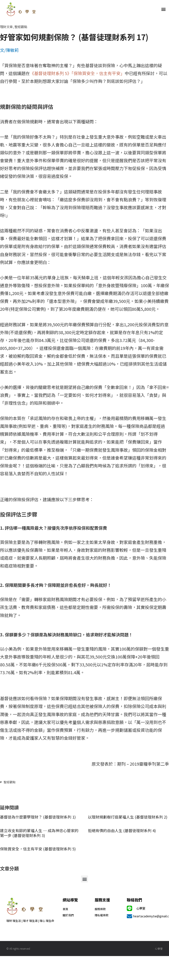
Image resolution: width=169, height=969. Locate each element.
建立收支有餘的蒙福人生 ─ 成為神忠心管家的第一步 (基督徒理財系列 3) (39, 833)
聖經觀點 (20, 26)
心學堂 (140, 908)
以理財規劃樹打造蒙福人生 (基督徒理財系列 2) (127, 817)
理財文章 (6, 26)
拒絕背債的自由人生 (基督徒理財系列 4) (122, 830)
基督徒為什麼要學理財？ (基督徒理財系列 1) (38, 817)
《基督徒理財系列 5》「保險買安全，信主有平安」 (77, 73)
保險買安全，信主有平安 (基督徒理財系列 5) (38, 848)
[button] (163, 9)
